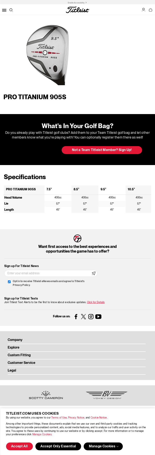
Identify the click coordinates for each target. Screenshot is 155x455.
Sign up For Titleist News (21, 266)
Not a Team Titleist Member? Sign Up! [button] (102, 150)
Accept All (19, 446)
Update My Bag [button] (36, 150)
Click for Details (96, 302)
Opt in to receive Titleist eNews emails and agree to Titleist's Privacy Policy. (48, 283)
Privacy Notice (76, 418)
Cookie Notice (99, 418)
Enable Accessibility (76, 2)
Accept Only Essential (58, 446)
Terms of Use (59, 418)
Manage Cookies (42, 434)
